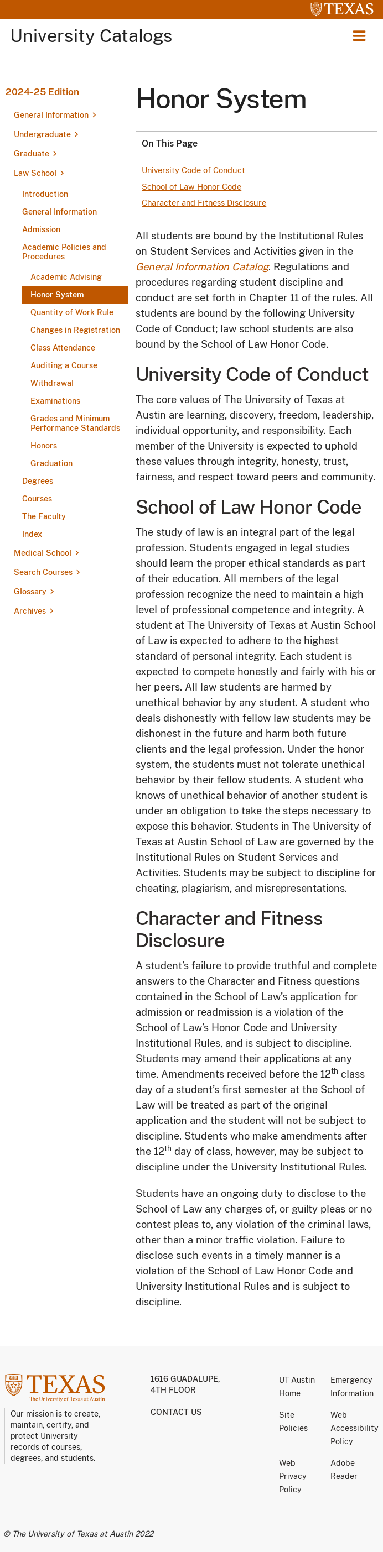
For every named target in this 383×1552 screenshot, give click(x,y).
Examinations (55, 400)
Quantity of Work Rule (71, 312)
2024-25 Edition (42, 91)
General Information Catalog (202, 267)
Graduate (31, 153)
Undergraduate (42, 134)
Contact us (176, 1412)
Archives (30, 611)
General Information (51, 115)
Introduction (45, 194)
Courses (37, 498)
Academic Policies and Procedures (64, 252)
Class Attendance (62, 347)
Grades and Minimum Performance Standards (75, 423)
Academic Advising (66, 277)
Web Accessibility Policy (354, 1428)
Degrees (37, 481)
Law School (35, 173)
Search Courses (43, 572)
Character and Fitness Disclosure (204, 202)
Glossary (30, 591)
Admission (41, 229)
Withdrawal (52, 383)
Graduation (51, 463)
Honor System (57, 294)
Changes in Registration (75, 330)
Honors (43, 445)
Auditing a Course (63, 365)
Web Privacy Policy (293, 1476)
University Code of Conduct (193, 170)
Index (32, 534)
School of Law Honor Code (191, 186)
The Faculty (44, 516)
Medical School (42, 552)
